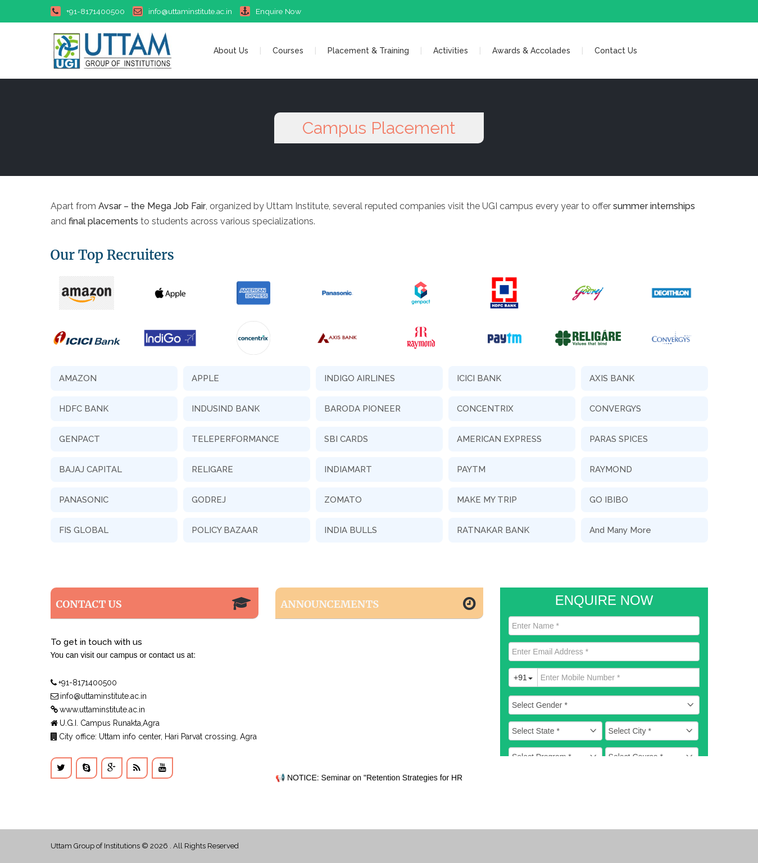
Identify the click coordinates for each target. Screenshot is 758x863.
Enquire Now (270, 11)
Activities (450, 50)
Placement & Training (368, 50)
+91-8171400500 (88, 11)
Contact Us (615, 50)
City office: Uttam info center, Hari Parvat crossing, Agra (154, 736)
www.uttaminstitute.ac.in (98, 709)
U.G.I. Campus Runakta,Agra (105, 723)
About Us (231, 50)
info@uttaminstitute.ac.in (182, 11)
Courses (288, 50)
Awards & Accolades (531, 50)
